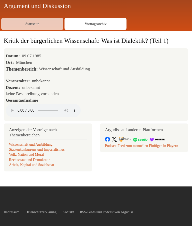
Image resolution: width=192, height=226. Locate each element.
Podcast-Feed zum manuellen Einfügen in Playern (141, 146)
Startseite (32, 24)
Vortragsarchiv (95, 24)
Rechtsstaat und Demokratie (29, 160)
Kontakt (68, 212)
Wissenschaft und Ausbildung (30, 144)
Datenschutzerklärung (41, 212)
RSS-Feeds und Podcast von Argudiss (107, 212)
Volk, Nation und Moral (26, 154)
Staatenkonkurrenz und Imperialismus (36, 149)
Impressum (12, 212)
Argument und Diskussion (37, 6)
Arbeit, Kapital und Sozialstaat (31, 165)
